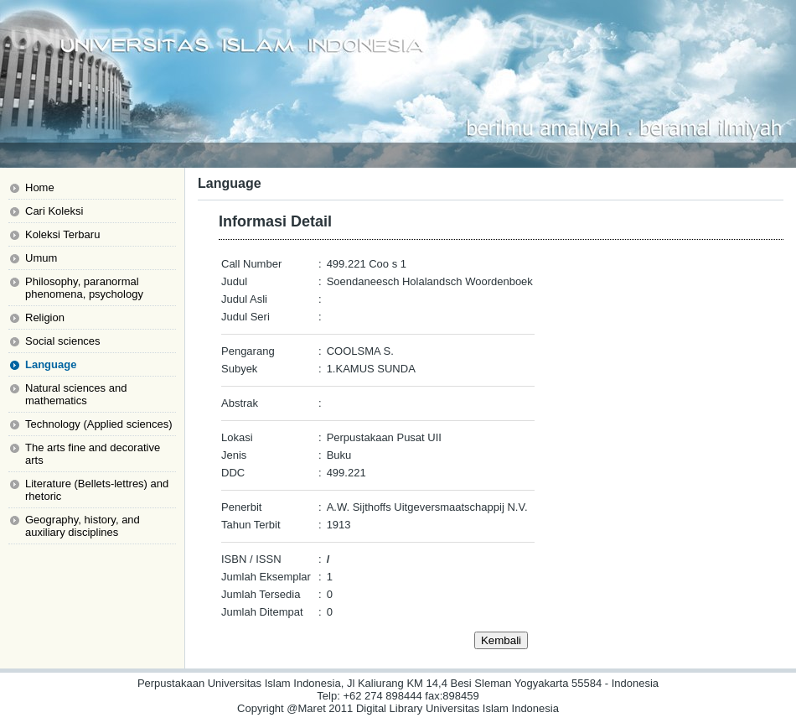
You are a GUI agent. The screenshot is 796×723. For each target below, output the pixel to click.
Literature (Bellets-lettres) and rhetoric (96, 489)
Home (39, 187)
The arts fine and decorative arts (92, 453)
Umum (41, 258)
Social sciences (63, 341)
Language (50, 364)
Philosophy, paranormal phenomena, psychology (84, 287)
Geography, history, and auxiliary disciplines (82, 525)
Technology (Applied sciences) (99, 424)
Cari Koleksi (54, 211)
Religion (45, 317)
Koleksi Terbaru (62, 234)
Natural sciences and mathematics (76, 394)
